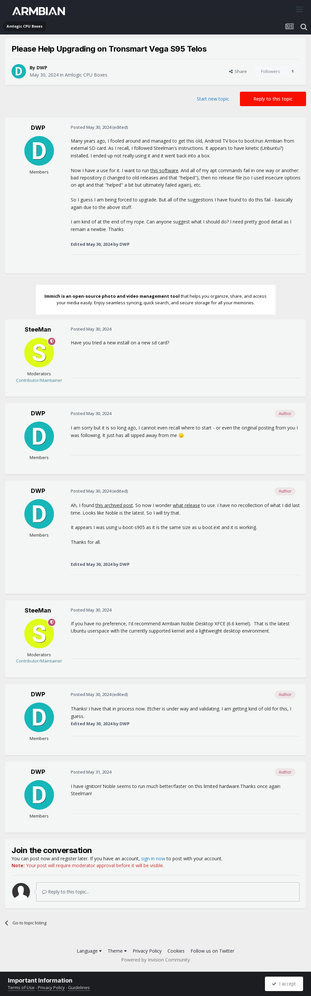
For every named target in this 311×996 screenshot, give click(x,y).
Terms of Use (21, 987)
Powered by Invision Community (155, 960)
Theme (117, 951)
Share (238, 71)
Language (89, 951)
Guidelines (79, 987)
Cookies (176, 951)
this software (164, 170)
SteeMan (38, 329)
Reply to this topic (273, 99)
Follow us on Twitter (212, 951)
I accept (284, 984)
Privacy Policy (147, 951)
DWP (42, 67)
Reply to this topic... (65, 892)
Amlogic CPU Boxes (86, 75)
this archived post (114, 505)
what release (186, 505)
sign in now (153, 858)
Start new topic (213, 99)
